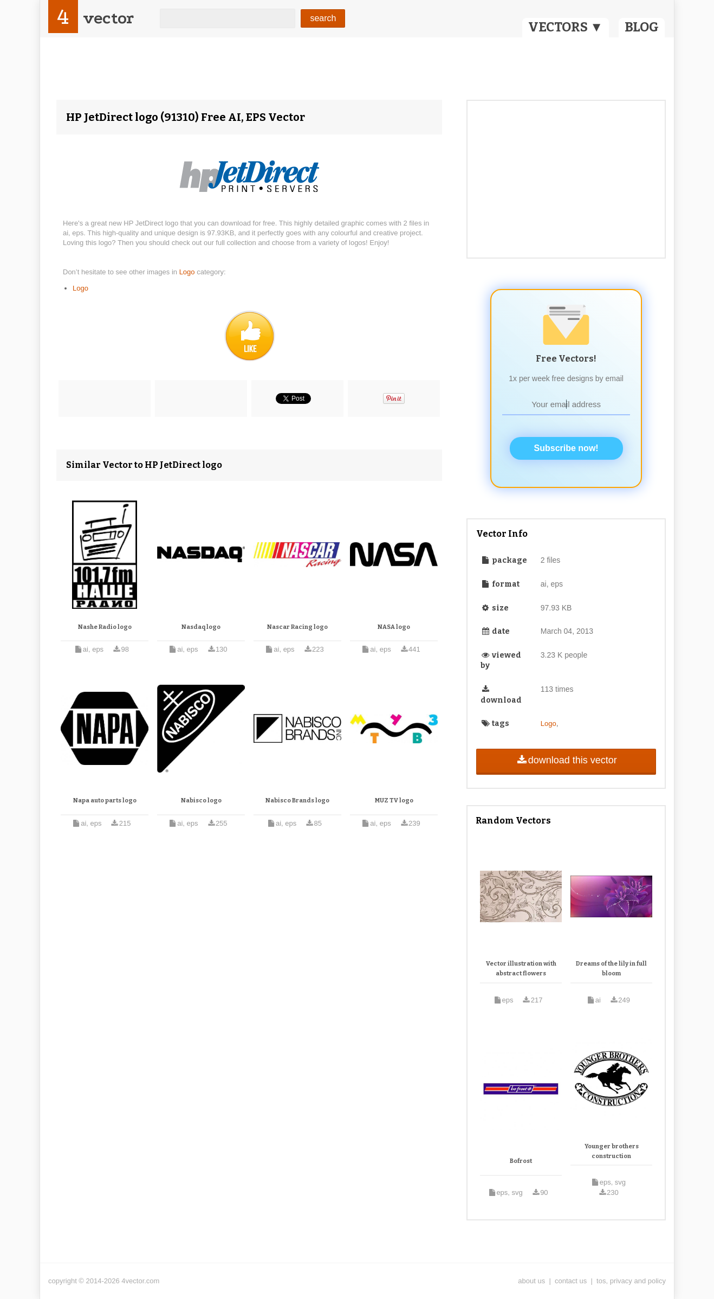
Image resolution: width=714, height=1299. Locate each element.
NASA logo (394, 627)
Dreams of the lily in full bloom (611, 968)
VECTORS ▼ (565, 27)
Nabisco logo (201, 800)
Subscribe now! (566, 448)
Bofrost (521, 1161)
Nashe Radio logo (105, 627)
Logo (188, 272)
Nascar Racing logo (297, 627)
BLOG (642, 27)
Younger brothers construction (612, 1151)
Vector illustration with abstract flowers (521, 968)
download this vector (565, 760)
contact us (571, 1281)
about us (531, 1281)
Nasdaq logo (200, 627)
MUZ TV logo (394, 800)
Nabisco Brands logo (297, 800)
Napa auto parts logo (105, 800)
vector (108, 18)
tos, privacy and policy (631, 1281)
